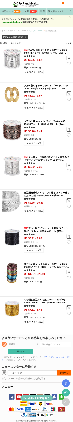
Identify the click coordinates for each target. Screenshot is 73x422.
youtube (19, 397)
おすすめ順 (15, 43)
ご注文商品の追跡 (66, 383)
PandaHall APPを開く (36, 398)
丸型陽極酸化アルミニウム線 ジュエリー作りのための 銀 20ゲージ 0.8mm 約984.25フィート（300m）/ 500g (47, 195)
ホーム (5, 31)
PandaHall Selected (13, 37)
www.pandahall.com (12, 22)
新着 (42, 11)
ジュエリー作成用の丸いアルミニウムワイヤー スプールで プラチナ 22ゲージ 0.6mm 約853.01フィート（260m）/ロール (46, 160)
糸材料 (13, 31)
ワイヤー (22, 31)
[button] (70, 11)
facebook (12, 397)
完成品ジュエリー (59, 12)
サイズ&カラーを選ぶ (33, 72)
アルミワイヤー (35, 31)
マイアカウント (68, 4)
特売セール (11, 12)
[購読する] (32, 373)
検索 (55, 4)
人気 (31, 12)
